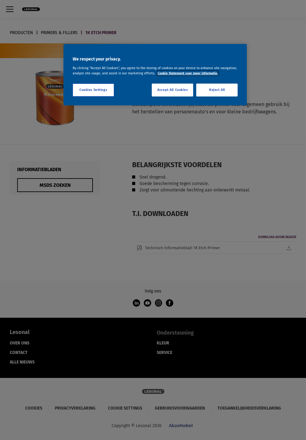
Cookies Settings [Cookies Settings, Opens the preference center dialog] (93, 90)
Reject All (217, 90)
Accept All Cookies (172, 90)
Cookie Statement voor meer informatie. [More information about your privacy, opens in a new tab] (188, 73)
